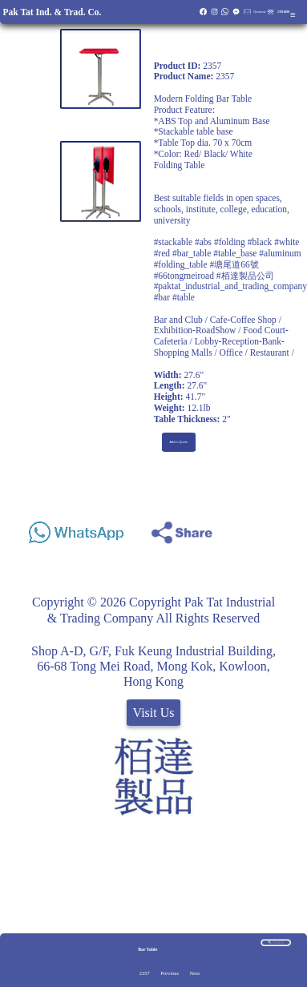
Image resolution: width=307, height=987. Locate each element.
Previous (169, 973)
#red (162, 253)
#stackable (173, 242)
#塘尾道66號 (233, 264)
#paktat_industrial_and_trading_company (230, 286)
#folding (229, 242)
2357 (144, 973)
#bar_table (191, 253)
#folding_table (181, 264)
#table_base (235, 253)
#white (286, 242)
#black (260, 242)
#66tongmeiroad (184, 275)
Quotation (259, 12)
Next (194, 973)
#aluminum (280, 253)
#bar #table (174, 297)
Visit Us (154, 712)
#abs (203, 242)
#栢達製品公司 (245, 275)
